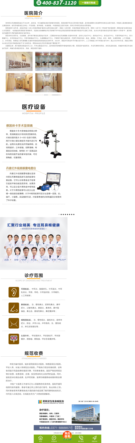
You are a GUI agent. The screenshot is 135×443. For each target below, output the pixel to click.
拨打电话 (81, 438)
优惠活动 (94, 438)
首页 (40, 438)
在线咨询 (54, 438)
